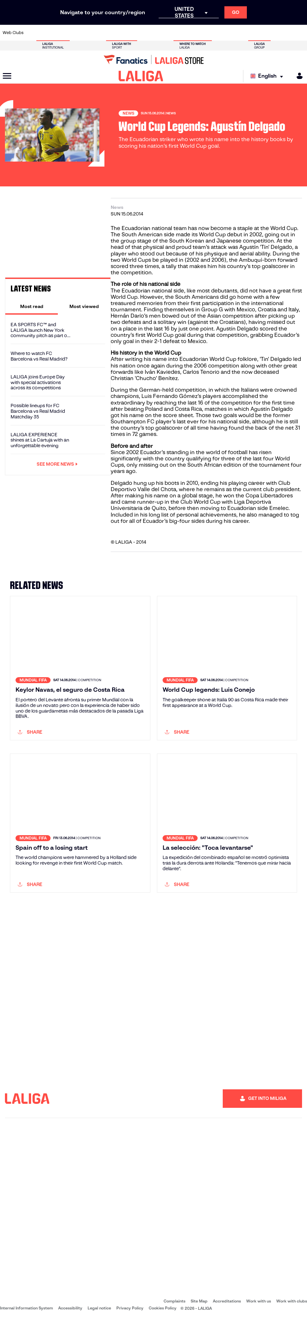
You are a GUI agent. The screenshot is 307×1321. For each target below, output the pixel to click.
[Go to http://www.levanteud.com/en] (145, 33)
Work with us (258, 1301)
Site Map (199, 1301)
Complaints (174, 1301)
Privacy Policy (129, 1308)
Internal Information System (26, 1308)
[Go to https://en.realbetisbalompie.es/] (215, 33)
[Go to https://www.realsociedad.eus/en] (257, 33)
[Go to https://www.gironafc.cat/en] (131, 33)
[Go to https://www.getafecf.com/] (117, 33)
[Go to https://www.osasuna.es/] (61, 33)
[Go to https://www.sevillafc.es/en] (271, 33)
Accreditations (227, 1301)
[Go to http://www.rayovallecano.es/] (159, 33)
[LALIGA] (141, 76)
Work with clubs (291, 1301)
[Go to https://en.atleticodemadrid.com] (47, 33)
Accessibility (70, 1308)
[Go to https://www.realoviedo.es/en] (243, 33)
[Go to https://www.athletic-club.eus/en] (33, 33)
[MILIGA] (297, 76)
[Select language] (268, 76)
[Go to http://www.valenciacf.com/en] (285, 33)
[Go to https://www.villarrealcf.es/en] (299, 33)
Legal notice (99, 1308)
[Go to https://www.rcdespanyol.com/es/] (187, 33)
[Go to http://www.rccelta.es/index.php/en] (173, 33)
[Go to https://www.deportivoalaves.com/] (75, 33)
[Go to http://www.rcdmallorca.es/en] (201, 33)
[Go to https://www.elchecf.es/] (89, 33)
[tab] (31, 306)
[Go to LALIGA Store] (153, 59)
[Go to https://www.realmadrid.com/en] (229, 33)
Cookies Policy (162, 1308)
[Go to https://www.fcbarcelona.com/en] (103, 33)
